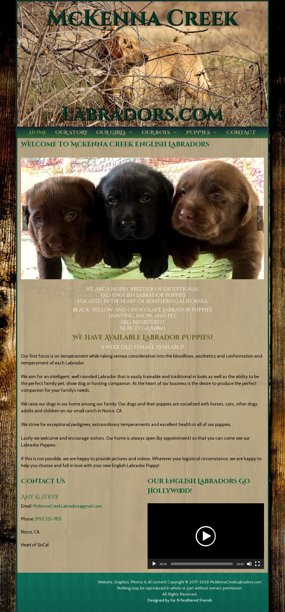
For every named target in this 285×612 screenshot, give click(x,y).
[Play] (154, 563)
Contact (241, 132)
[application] (206, 536)
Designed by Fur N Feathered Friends (179, 600)
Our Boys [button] (162, 132)
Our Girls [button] (116, 132)
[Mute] (249, 563)
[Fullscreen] (257, 563)
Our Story (71, 132)
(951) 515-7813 (48, 519)
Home (38, 132)
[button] (25, 218)
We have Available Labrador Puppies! (142, 337)
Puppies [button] (204, 132)
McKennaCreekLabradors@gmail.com (67, 506)
